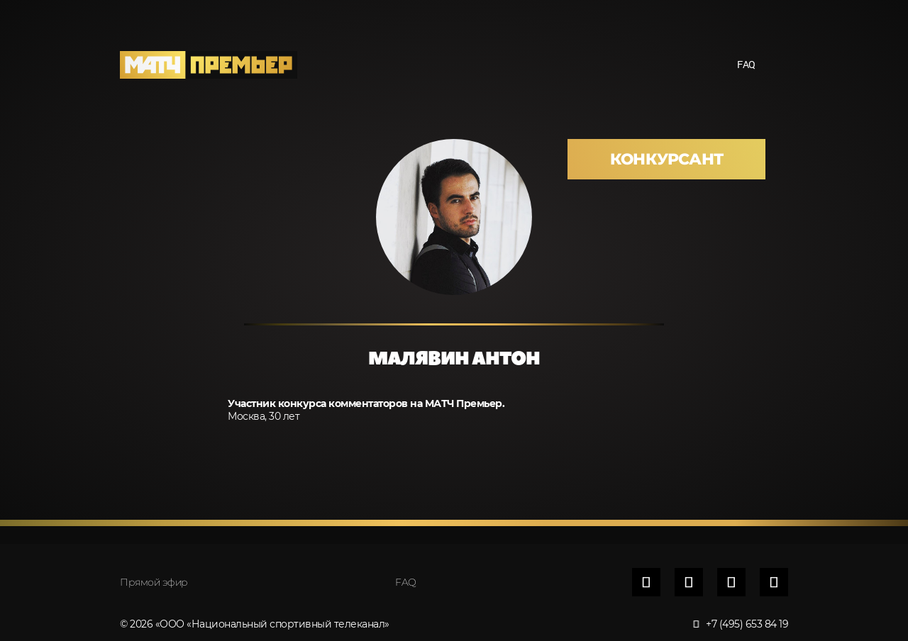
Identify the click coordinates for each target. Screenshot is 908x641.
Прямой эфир (154, 582)
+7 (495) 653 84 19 (741, 624)
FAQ (746, 64)
